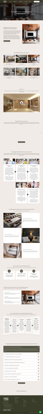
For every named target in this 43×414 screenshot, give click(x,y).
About (10, 1)
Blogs (30, 1)
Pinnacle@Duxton (9, 76)
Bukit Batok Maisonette (34, 76)
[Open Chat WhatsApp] (40, 412)
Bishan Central (21, 76)
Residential (15, 1)
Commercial (21, 1)
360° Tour (26, 1)
